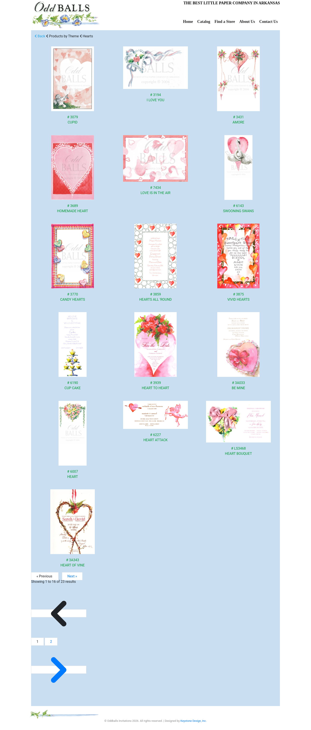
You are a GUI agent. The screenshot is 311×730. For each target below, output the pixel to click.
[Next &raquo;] (58, 670)
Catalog (203, 21)
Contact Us (268, 21)
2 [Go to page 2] (51, 642)
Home (188, 21)
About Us (247, 21)
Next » (72, 576)
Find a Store (224, 21)
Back (40, 36)
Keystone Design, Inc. (194, 720)
